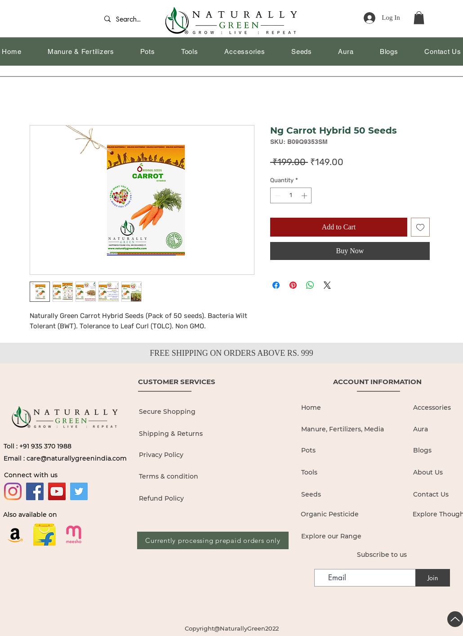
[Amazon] (15, 534)
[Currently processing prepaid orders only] (213, 540)
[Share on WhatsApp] (310, 285)
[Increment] (305, 195)
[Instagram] (13, 491)
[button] (419, 17)
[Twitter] (79, 491)
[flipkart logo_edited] (44, 534)
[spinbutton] (291, 195)
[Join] (432, 578)
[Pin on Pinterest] (293, 285)
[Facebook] (35, 491)
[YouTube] (57, 491)
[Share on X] (327, 285)
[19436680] (73, 534)
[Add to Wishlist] (420, 227)
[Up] (455, 619)
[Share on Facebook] (276, 285)
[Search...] (131, 20)
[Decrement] (277, 195)
